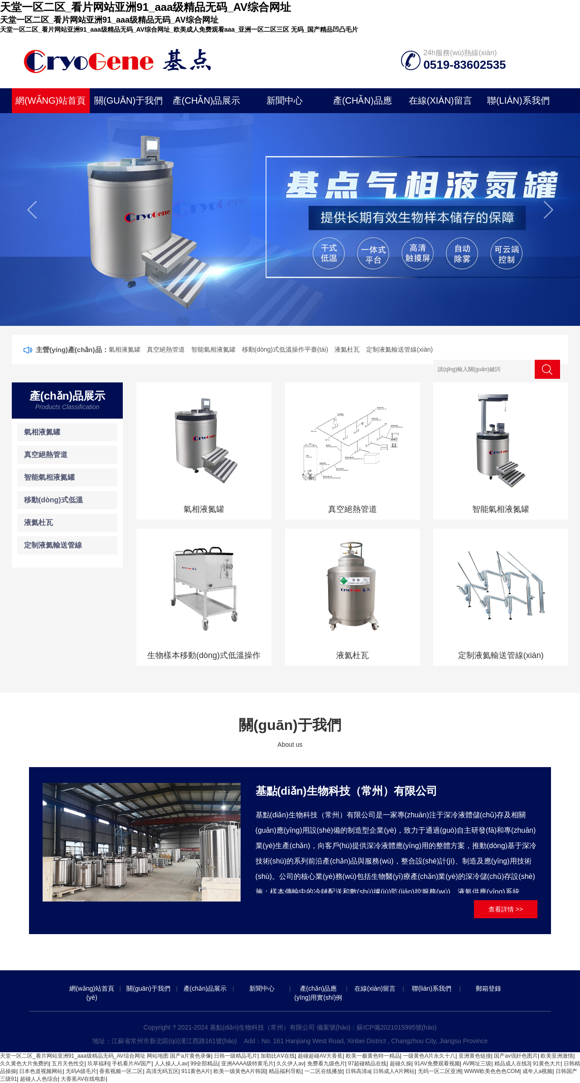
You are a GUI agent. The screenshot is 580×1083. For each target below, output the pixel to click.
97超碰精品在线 (367, 1063)
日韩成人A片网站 (394, 1071)
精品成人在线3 (512, 1063)
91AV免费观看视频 (436, 1063)
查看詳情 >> (505, 909)
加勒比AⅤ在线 (278, 1056)
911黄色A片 (195, 1071)
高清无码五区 (162, 1071)
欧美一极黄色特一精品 (373, 1056)
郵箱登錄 (488, 988)
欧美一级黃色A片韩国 (239, 1071)
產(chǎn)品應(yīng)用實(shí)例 (362, 104)
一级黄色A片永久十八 (429, 1056)
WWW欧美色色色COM (491, 1071)
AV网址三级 (477, 1063)
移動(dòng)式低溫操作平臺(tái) (285, 349)
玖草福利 (98, 1063)
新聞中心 (284, 100)
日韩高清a (357, 1071)
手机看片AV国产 (131, 1063)
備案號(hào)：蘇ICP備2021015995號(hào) (377, 1027)
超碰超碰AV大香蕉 (320, 1056)
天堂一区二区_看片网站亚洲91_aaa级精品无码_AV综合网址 (72, 1056)
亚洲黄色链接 (475, 1056)
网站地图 (158, 1056)
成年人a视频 (537, 1071)
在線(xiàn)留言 (440, 100)
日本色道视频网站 (41, 1071)
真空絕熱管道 (166, 349)
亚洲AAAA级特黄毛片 (247, 1063)
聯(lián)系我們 (518, 100)
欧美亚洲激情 (557, 1056)
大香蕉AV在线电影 (83, 1079)
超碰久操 (400, 1063)
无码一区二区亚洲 (439, 1071)
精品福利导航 (285, 1071)
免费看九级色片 (326, 1063)
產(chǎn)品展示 (207, 100)
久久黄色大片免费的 (24, 1063)
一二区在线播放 (323, 1071)
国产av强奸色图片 (516, 1056)
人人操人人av (171, 1063)
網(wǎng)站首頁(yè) (50, 104)
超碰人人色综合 (39, 1079)
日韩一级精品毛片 (235, 1056)
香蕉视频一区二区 (121, 1071)
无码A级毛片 (81, 1071)
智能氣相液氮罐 (213, 349)
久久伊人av (290, 1063)
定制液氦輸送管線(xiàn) (399, 349)
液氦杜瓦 (347, 349)
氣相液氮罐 (124, 349)
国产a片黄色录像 (190, 1056)
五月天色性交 (68, 1063)
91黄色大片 (547, 1063)
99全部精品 (204, 1063)
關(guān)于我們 (128, 100)
